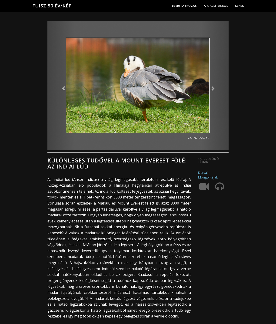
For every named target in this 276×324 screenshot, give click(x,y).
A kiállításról (216, 6)
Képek (239, 6)
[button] (61, 85)
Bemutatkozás (184, 6)
